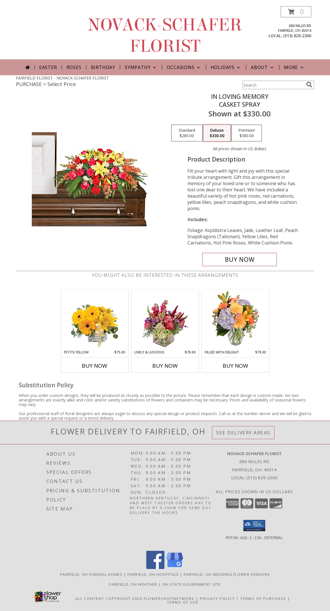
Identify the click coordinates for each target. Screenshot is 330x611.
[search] (309, 84)
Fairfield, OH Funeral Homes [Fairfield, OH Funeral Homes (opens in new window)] (91, 574)
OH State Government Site (191, 584)
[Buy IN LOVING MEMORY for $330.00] (239, 259)
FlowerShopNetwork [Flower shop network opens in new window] (169, 598)
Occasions (184, 67)
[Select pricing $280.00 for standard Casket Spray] (187, 133)
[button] (296, 11)
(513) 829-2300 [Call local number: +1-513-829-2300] (297, 35)
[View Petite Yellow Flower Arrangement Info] (94, 320)
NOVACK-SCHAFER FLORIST (165, 35)
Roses (74, 67)
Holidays (226, 67)
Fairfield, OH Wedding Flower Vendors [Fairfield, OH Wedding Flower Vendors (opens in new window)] (227, 574)
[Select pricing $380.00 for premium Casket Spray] (247, 133)
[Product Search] (273, 85)
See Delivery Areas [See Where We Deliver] (243, 432)
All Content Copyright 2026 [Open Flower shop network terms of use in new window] (108, 598)
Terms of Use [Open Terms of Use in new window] (183, 602)
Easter (48, 67)
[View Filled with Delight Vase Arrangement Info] (235, 320)
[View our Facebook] (155, 567)
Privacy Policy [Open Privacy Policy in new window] (217, 598)
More (294, 67)
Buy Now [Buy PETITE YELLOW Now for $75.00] (94, 365)
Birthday (103, 67)
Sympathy (141, 67)
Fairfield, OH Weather (133, 584)
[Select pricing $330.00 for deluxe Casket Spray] (217, 133)
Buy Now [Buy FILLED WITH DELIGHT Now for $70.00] (235, 365)
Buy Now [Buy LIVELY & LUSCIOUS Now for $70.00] (165, 365)
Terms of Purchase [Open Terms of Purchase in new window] (263, 598)
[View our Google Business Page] (175, 567)
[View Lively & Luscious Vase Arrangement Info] (165, 320)
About (263, 67)
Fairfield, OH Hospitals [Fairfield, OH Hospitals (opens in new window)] (153, 574)
